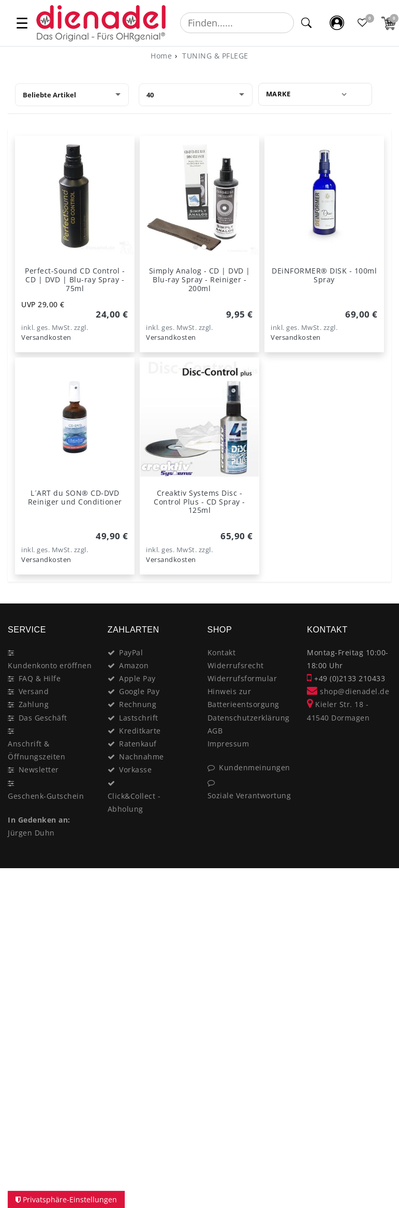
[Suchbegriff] (237, 22)
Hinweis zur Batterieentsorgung (243, 697)
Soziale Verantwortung (249, 795)
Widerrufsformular (242, 678)
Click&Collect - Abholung (134, 802)
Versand (34, 691)
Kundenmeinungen (254, 767)
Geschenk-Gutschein (46, 796)
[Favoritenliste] (362, 23)
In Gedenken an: (39, 820)
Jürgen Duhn (31, 833)
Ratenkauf (138, 744)
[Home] (161, 56)
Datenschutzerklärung (249, 718)
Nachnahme (141, 756)
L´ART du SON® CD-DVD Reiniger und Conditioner (75, 497)
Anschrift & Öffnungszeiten (36, 750)
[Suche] (306, 22)
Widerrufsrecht (236, 665)
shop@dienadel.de (348, 691)
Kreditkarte (140, 731)
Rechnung (137, 704)
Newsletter (39, 769)
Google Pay (139, 691)
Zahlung (34, 704)
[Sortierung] (72, 94)
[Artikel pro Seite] (196, 94)
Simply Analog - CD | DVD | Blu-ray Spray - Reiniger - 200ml (199, 279)
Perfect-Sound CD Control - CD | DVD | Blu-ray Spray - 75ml (75, 279)
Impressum (228, 744)
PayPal (131, 652)
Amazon (134, 665)
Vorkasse (135, 769)
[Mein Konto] (337, 23)
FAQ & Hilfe (40, 678)
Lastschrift (138, 718)
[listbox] (199, 195)
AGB (215, 731)
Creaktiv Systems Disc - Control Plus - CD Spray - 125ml (199, 501)
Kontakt (222, 652)
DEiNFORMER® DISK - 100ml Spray (324, 275)
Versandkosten (46, 337)
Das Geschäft (43, 718)
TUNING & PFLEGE (214, 56)
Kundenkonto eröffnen (50, 665)
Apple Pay (137, 678)
